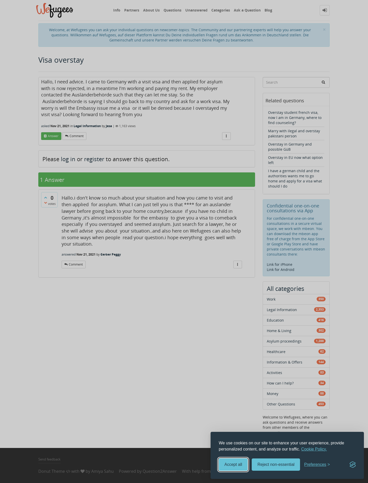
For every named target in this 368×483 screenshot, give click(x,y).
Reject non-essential (275, 464)
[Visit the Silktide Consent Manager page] (353, 465)
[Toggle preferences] (317, 465)
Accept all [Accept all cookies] (233, 464)
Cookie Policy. (314, 449)
